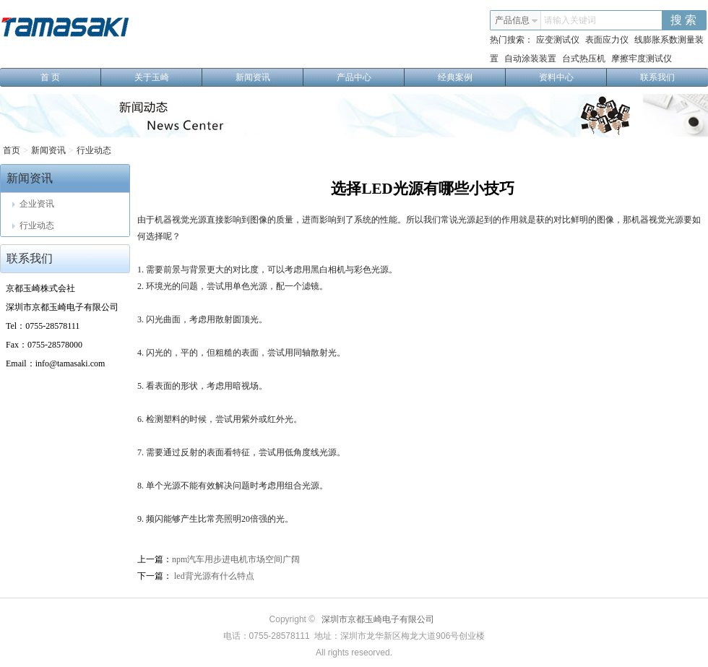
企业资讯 (33, 204)
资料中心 (573, 77)
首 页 (70, 77)
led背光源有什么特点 (213, 576)
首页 (11, 150)
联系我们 (657, 77)
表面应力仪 (607, 40)
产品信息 (516, 20)
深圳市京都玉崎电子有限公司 (377, 619)
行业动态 (94, 150)
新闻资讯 (270, 77)
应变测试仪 (557, 40)
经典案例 (472, 77)
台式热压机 (583, 58)
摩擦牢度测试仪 (641, 58)
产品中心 (371, 77)
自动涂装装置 (530, 58)
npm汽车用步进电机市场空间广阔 (236, 559)
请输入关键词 (570, 20)
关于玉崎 (168, 77)
